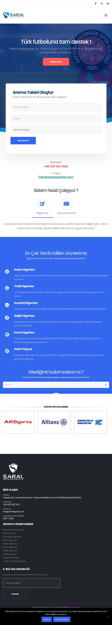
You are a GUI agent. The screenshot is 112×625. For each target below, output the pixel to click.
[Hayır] (108, 616)
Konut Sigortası (10, 547)
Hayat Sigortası (10, 540)
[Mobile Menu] (107, 15)
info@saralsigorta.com (56, 177)
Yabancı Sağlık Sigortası (14, 561)
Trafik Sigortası (10, 554)
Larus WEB (75, 607)
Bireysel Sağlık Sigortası (14, 529)
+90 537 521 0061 (56, 166)
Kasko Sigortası (10, 543)
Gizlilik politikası (61, 619)
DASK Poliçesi (9, 533)
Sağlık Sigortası (10, 550)
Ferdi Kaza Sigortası (12, 536)
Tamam (47, 619)
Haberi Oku (56, 61)
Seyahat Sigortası (11, 557)
